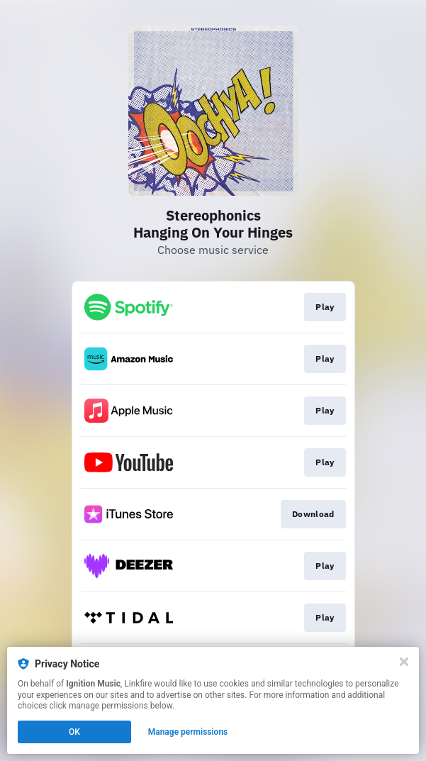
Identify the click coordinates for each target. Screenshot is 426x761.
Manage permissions (188, 732)
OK (74, 732)
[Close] (404, 661)
